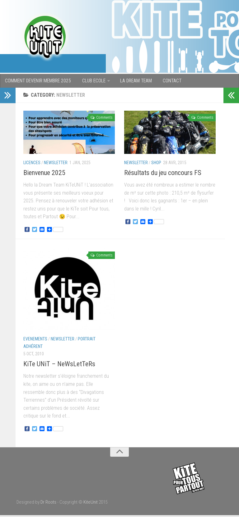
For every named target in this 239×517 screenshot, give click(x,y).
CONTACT (170, 82)
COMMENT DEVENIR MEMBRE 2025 (38, 82)
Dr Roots (48, 504)
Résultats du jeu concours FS (162, 174)
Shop (156, 164)
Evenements (35, 340)
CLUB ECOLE (94, 82)
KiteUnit (90, 504)
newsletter (56, 164)
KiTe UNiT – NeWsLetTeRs (59, 366)
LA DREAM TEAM (135, 82)
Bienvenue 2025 (44, 174)
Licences (31, 164)
